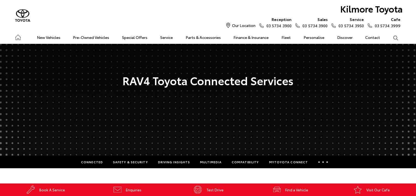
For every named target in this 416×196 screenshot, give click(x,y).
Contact (372, 37)
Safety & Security (130, 162)
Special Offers (134, 37)
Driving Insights (174, 162)
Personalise (314, 37)
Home (17, 36)
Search (392, 38)
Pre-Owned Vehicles (91, 37)
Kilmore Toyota (371, 8)
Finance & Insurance (251, 37)
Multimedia (211, 162)
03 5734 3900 (278, 22)
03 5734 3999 (386, 22)
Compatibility (245, 162)
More (323, 162)
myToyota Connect (288, 162)
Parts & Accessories (203, 37)
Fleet (286, 37)
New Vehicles (48, 37)
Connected (92, 162)
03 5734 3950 (350, 22)
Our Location (243, 25)
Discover (345, 37)
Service (166, 37)
